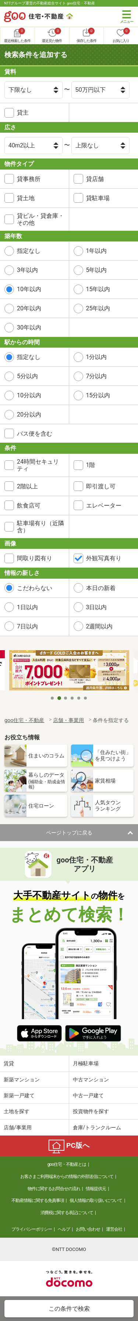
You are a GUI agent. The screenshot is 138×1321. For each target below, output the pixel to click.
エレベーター (103, 505)
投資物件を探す (91, 1111)
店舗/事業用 (18, 1127)
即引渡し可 (101, 486)
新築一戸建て (19, 1095)
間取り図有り (34, 558)
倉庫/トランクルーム (97, 1127)
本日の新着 (101, 588)
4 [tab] (72, 698)
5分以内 (27, 376)
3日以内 (96, 607)
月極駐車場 (86, 1063)
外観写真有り (103, 558)
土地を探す (16, 1111)
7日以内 (27, 626)
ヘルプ (64, 1229)
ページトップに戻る (69, 833)
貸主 (23, 112)
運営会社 (114, 1229)
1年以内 (96, 250)
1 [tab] (52, 698)
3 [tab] (66, 698)
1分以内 (96, 356)
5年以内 (96, 269)
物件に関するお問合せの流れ (54, 1188)
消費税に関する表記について (66, 1212)
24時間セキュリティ (38, 465)
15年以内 (98, 289)
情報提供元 (96, 1188)
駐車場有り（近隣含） (40, 527)
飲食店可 (28, 505)
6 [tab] (86, 698)
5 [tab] (79, 698)
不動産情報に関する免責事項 (37, 1200)
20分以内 (29, 414)
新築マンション (22, 1080)
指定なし (28, 250)
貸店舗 (95, 178)
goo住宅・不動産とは (66, 1164)
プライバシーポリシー (31, 1229)
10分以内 (29, 395)
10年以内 (29, 289)
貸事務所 (28, 178)
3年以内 (27, 269)
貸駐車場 (98, 198)
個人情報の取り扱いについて (96, 1200)
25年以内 (98, 308)
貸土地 (26, 198)
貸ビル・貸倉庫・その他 (40, 219)
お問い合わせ (88, 1229)
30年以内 (29, 327)
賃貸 (9, 1063)
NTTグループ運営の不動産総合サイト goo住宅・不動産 (49, 3)
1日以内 (27, 607)
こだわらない (34, 588)
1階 (90, 464)
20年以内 (29, 308)
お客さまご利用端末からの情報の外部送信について (66, 1176)
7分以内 (96, 376)
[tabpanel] (69, 670)
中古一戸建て (88, 1095)
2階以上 (27, 486)
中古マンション (91, 1080)
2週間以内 (99, 626)
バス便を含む (34, 433)
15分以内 (98, 395)
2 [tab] (59, 698)
